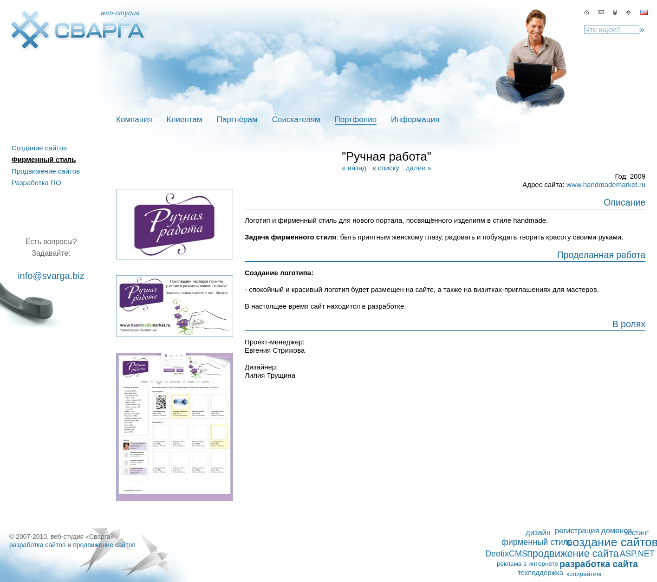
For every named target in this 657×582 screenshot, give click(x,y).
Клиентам (184, 119)
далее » (418, 168)
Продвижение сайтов (46, 171)
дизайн (538, 532)
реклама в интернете (527, 563)
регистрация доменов (593, 530)
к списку (386, 168)
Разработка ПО (36, 183)
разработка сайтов (37, 545)
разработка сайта (598, 564)
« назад (354, 168)
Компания (134, 119)
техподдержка (540, 572)
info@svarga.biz (51, 276)
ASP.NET (637, 554)
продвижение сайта (573, 554)
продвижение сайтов (104, 545)
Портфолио (356, 119)
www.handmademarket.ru (605, 184)
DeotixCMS (506, 554)
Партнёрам (237, 119)
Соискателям (296, 119)
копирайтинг (584, 573)
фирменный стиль (536, 542)
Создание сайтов (39, 148)
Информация (415, 119)
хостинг (636, 533)
